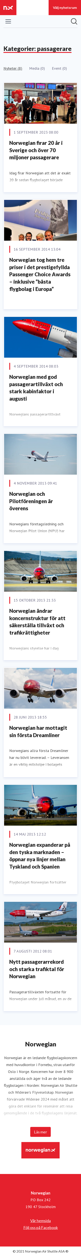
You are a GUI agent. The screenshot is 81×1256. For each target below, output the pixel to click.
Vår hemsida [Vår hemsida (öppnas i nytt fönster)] (40, 1220)
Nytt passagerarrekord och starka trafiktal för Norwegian (36, 969)
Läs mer (40, 1132)
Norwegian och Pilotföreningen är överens (31, 501)
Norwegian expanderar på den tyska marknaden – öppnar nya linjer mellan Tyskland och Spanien (39, 856)
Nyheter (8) (12, 68)
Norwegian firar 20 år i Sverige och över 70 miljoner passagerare (36, 150)
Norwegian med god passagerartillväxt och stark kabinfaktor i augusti (36, 388)
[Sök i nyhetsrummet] (74, 21)
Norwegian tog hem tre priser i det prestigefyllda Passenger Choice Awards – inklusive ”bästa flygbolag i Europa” (39, 274)
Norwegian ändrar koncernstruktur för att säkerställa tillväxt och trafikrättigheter (37, 622)
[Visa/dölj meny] (8, 21)
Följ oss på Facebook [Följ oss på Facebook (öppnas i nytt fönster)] (40, 1227)
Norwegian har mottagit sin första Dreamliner (38, 731)
